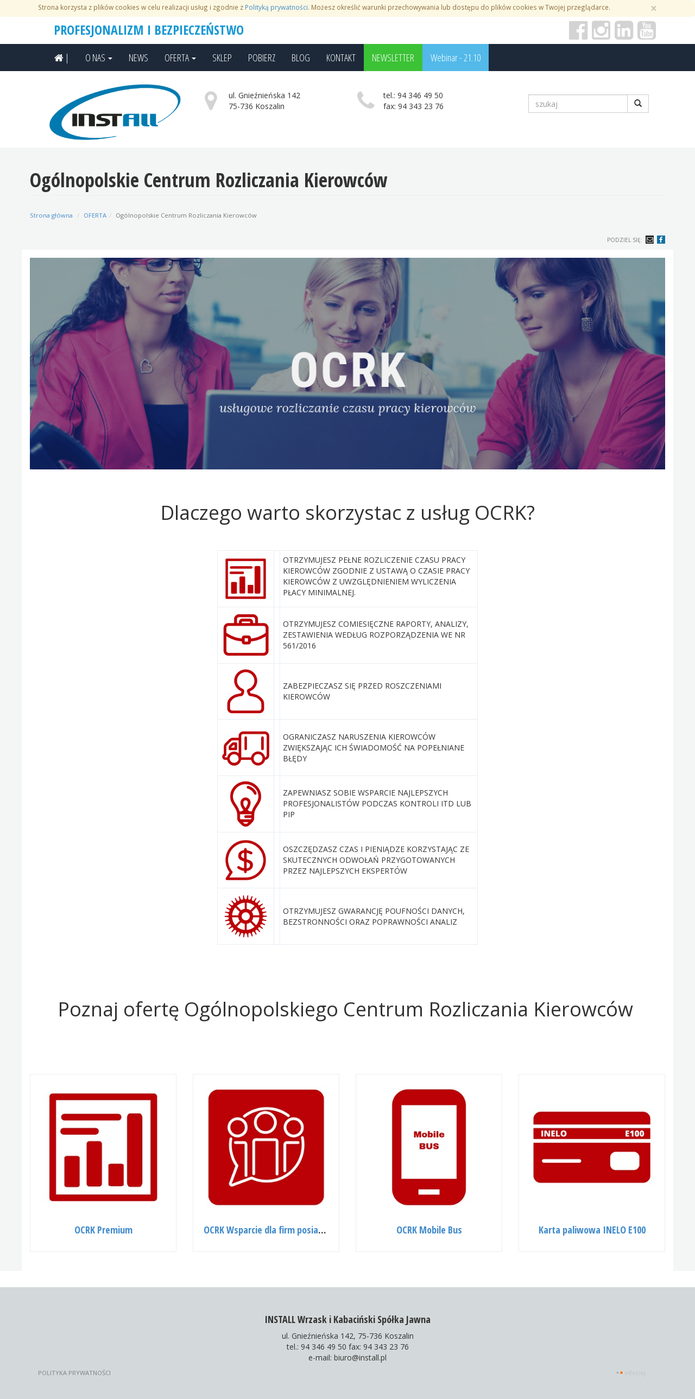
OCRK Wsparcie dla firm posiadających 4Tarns (292, 1229)
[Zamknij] (653, 8)
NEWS (138, 57)
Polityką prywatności (276, 7)
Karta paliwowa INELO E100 (592, 1229)
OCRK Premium (103, 1229)
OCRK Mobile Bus (429, 1229)
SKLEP (222, 57)
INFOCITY (635, 1373)
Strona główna (51, 215)
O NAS (98, 57)
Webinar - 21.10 (456, 57)
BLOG (301, 57)
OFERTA (180, 57)
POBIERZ (261, 57)
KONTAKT (341, 57)
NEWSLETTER (393, 57)
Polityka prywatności (74, 1373)
